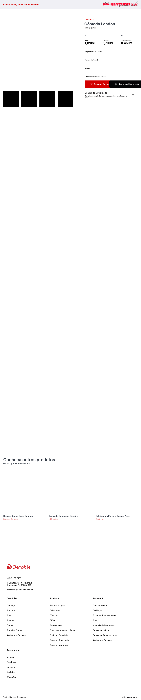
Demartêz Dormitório (59, 640)
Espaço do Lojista (101, 630)
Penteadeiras (56, 625)
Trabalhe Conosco (15, 630)
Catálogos (97, 610)
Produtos (11, 610)
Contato (10, 625)
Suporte (10, 620)
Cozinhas (100, 519)
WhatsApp (11, 677)
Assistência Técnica (16, 635)
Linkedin (11, 667)
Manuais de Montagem (103, 625)
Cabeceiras (55, 610)
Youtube (11, 672)
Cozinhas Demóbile (59, 635)
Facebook (11, 662)
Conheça (11, 605)
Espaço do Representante (105, 635)
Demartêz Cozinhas (59, 645)
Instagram (11, 657)
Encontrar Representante (104, 615)
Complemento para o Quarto (63, 630)
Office (52, 620)
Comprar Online (100, 605)
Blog (9, 615)
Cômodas (53, 519)
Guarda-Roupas (10, 519)
